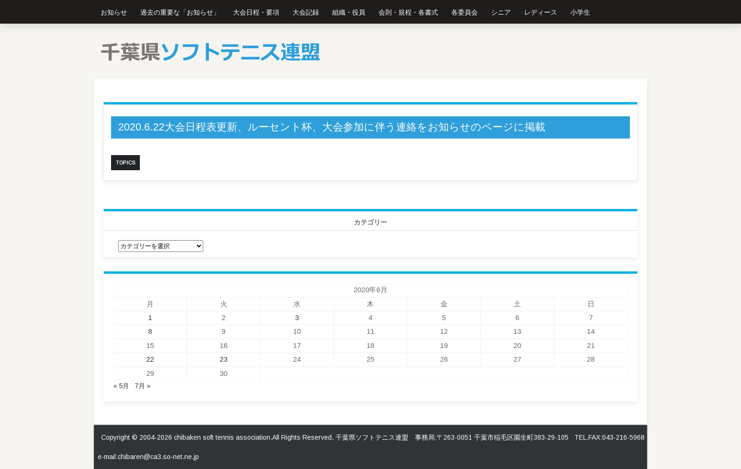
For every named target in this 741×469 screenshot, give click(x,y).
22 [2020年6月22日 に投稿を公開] (150, 359)
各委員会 (464, 12)
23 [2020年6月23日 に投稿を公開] (224, 359)
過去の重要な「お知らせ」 (180, 12)
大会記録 (306, 12)
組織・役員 (348, 12)
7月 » (142, 386)
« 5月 (121, 386)
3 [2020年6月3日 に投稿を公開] (297, 317)
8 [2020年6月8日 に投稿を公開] (150, 331)
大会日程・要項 (256, 12)
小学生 (580, 12)
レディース (540, 12)
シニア (501, 12)
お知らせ (114, 12)
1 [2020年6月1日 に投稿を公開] (150, 317)
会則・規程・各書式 (408, 12)
